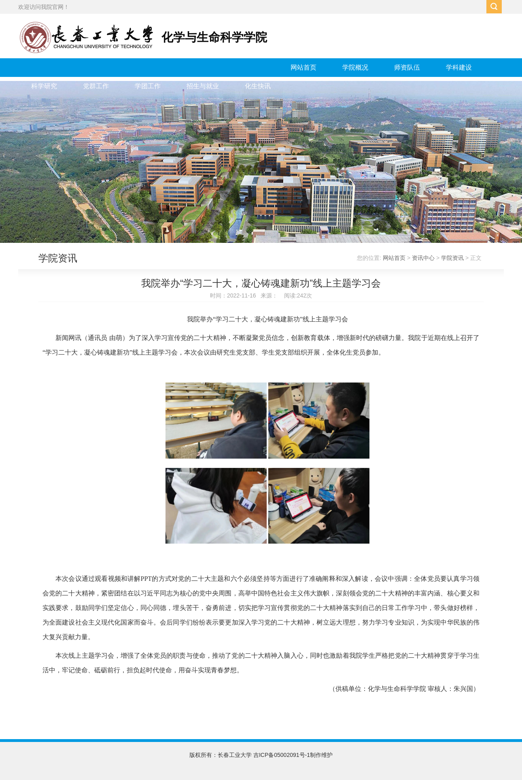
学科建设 (459, 67)
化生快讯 (258, 86)
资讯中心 (423, 258)
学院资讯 (452, 258)
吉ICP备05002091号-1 (281, 755)
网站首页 (303, 67)
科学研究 (44, 86)
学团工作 (148, 86)
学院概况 (355, 67)
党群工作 (96, 86)
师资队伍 (407, 67)
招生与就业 (203, 86)
